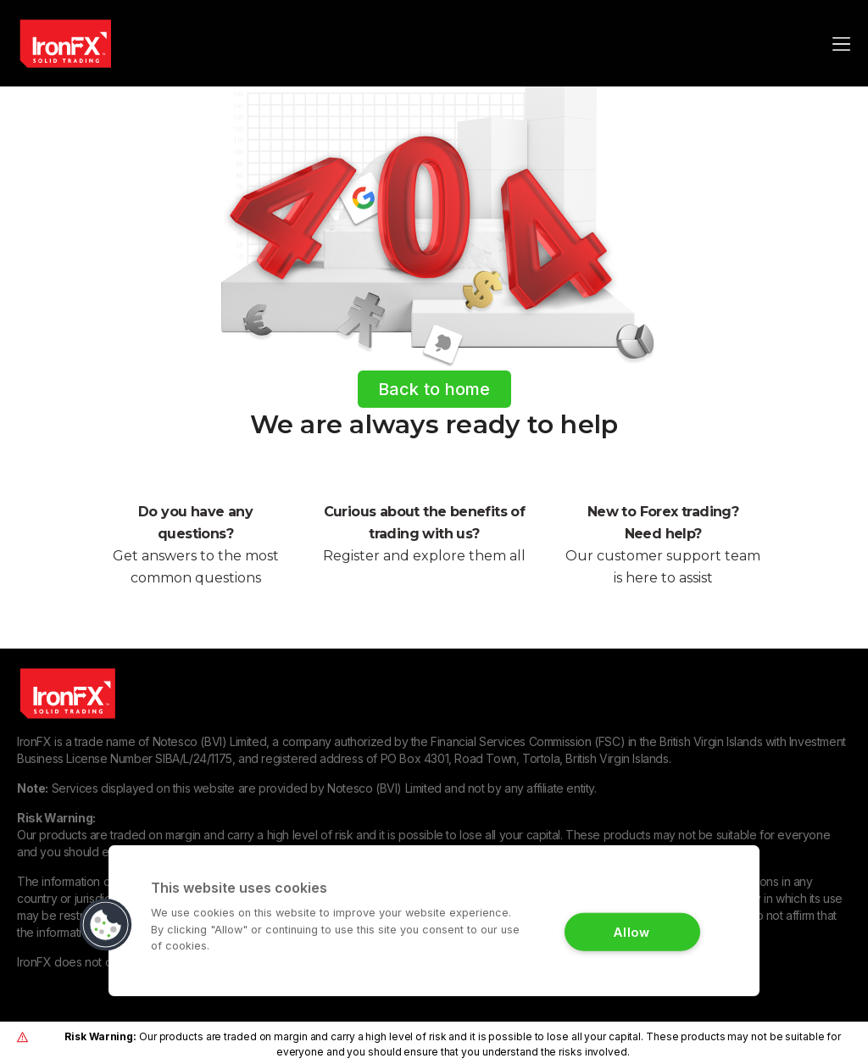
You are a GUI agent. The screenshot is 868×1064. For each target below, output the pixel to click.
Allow (632, 931)
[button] (106, 925)
